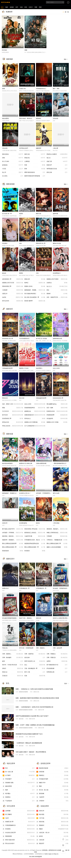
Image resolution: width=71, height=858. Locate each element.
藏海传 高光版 (57, 243)
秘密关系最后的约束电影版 (34, 176)
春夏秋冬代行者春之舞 (25, 463)
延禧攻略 (52, 793)
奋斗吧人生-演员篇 (41, 338)
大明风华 (52, 801)
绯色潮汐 (4, 243)
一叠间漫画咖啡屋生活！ (60, 463)
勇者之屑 (34, 279)
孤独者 (57, 294)
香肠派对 (52, 825)
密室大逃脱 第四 (19, 840)
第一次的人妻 (19, 772)
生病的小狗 (22, 88)
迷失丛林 (34, 657)
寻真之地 (4, 648)
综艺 (17, 7)
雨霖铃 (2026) (34, 286)
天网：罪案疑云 (57, 654)
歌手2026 (12, 415)
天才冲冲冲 (12, 411)
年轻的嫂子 (19, 779)
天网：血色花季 (57, 648)
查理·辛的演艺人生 (34, 661)
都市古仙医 (56, 493)
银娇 (19, 790)
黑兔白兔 (34, 158)
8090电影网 (38, 856)
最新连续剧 (10, 184)
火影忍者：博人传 (52, 833)
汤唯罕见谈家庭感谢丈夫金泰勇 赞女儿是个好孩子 (32, 716)
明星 (36, 7)
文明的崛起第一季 (41, 588)
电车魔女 (19, 793)
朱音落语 (34, 551)
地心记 (57, 158)
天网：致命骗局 (12, 657)
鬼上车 (12, 172)
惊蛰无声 (57, 165)
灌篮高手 (52, 843)
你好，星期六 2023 (12, 404)
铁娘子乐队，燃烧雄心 (25, 618)
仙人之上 (57, 286)
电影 (6, 7)
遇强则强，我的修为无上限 (57, 529)
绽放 (34, 676)
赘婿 (52, 786)
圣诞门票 (57, 161)
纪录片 (31, 7)
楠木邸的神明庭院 (7, 463)
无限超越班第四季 (7, 368)
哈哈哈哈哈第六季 (58, 398)
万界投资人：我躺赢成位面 (57, 540)
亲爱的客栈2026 (34, 415)
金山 (34, 665)
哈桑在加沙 (5, 588)
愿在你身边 (12, 154)
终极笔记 (52, 775)
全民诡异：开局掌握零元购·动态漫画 (46, 493)
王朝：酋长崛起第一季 (34, 668)
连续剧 (12, 7)
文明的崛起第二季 (24, 588)
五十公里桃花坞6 (34, 426)
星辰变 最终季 (34, 301)
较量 (3, 88)
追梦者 (57, 661)
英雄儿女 (12, 672)
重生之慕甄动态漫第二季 (12, 547)
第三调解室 (19, 814)
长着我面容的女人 (41, 88)
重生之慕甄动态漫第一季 (34, 547)
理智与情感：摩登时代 (25, 118)
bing (55, 854)
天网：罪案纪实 (57, 657)
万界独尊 (57, 536)
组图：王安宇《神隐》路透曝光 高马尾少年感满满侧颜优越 (35, 725)
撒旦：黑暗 (56, 88)
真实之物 (57, 172)
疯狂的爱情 (5, 118)
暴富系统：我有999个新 (12, 536)
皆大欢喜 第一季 (7, 213)
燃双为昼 (38, 213)
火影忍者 (52, 840)
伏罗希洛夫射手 (23, 148)
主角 (37, 273)
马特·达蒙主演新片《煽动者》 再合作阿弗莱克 (31, 752)
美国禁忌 (19, 797)
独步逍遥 (52, 814)
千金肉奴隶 (19, 801)
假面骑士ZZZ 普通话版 (34, 422)
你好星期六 (39, 368)
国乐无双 (21, 398)
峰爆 (26, 50)
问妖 (20, 243)
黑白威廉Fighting (57, 404)
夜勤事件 (38, 118)
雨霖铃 (21, 213)
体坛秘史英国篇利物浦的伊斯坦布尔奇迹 (14, 618)
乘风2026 (5, 398)
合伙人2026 (56, 368)
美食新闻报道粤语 (34, 408)
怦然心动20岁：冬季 (12, 426)
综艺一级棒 (57, 408)
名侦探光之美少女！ (25, 493)
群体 (34, 169)
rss (57, 854)
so (52, 854)
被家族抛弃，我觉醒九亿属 (34, 290)
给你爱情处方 (57, 273)
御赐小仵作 (52, 783)
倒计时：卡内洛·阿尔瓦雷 (12, 665)
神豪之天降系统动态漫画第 (57, 533)
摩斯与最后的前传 (34, 172)
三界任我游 (56, 523)
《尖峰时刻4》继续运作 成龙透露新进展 (29, 743)
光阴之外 (12, 294)
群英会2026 (12, 422)
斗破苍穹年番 (34, 536)
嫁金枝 (4, 273)
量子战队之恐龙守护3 (12, 529)
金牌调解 (19, 811)
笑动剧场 (19, 829)
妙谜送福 (12, 165)
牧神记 (34, 283)
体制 (12, 158)
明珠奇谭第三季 (12, 286)
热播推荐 (9, 12)
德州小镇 (34, 154)
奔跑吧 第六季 (19, 822)
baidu (46, 854)
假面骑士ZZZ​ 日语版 (57, 422)
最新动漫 (9, 434)
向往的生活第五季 (19, 833)
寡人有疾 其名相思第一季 (34, 297)
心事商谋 (34, 161)
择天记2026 (12, 301)
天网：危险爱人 (40, 648)
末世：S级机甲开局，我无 (57, 297)
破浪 (12, 661)
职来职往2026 (57, 411)
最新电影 (9, 59)
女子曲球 (19, 775)
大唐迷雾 (12, 290)
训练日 (12, 668)
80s (30, 856)
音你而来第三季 (12, 418)
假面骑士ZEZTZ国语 (57, 279)
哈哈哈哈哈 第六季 (7, 338)
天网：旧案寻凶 (34, 654)
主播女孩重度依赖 (41, 463)
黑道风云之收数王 (57, 154)
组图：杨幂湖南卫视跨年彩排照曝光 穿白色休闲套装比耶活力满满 (37, 698)
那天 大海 (34, 672)
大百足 (12, 169)
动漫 (21, 7)
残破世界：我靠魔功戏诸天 (12, 540)
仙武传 (12, 297)
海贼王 (52, 829)
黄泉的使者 (12, 551)
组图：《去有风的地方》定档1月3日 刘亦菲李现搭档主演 (34, 707)
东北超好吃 (57, 418)
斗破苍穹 (52, 797)
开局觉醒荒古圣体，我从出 (34, 540)
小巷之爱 (55, 148)
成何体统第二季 (12, 279)
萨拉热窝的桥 (57, 668)
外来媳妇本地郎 (52, 779)
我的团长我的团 (52, 768)
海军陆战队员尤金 (57, 169)
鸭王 (19, 768)
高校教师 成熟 (19, 783)
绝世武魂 (52, 822)
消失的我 (55, 118)
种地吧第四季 (57, 415)
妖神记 (52, 836)
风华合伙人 (34, 418)
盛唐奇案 (55, 213)
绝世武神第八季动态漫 (34, 529)
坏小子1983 (12, 161)
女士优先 (12, 176)
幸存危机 (4, 50)
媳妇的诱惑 (19, 786)
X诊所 (19, 818)
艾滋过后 (12, 676)
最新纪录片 (10, 559)
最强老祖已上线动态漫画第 (34, 533)
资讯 (25, 7)
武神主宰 (4, 523)
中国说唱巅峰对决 (19, 825)
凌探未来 (38, 618)
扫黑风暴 (52, 772)
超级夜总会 (34, 411)
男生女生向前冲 (19, 843)
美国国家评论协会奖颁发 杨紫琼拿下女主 (29, 734)
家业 (57, 290)
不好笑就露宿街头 (24, 338)
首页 (2, 7)
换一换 (65, 12)
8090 (33, 856)
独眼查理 (38, 148)
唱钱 (12, 408)
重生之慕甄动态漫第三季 (57, 543)
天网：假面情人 (12, 654)
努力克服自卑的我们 (34, 294)
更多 (66, 59)
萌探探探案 (19, 836)
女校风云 (57, 283)
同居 (34, 165)
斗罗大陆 (52, 818)
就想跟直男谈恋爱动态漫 (34, 543)
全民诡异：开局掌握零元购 (12, 533)
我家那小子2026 (23, 368)
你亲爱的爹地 (23, 523)
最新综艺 (9, 309)
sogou (50, 854)
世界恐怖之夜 (57, 672)
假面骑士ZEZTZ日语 (12, 283)
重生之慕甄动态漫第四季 (12, 543)
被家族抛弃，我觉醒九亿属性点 (11, 493)
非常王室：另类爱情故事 (26, 648)
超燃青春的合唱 (57, 338)
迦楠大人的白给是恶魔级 (57, 547)
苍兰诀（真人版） (52, 790)
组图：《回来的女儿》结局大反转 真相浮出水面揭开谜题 (34, 689)
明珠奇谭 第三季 (40, 243)
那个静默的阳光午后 (57, 665)
